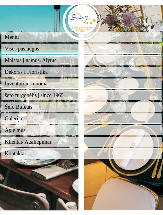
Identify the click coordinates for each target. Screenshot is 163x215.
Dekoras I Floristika (26, 72)
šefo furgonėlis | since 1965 (34, 95)
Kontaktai (15, 153)
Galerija (13, 119)
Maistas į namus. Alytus (30, 60)
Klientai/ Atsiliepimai (28, 142)
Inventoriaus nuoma (26, 84)
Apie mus (15, 130)
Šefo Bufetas (18, 107)
